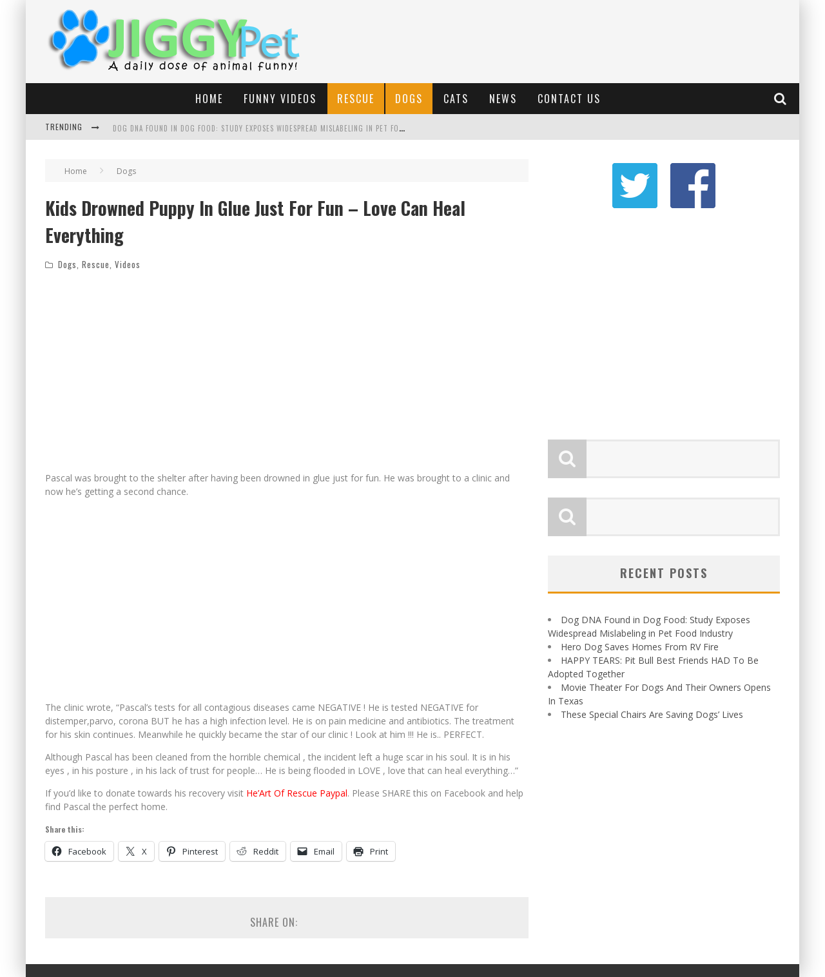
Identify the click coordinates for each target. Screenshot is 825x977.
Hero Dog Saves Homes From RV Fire (640, 647)
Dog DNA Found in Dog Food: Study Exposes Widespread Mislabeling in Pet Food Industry (279, 128)
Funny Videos (280, 98)
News (503, 98)
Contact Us (569, 98)
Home (209, 98)
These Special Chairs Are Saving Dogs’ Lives (652, 714)
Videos (128, 264)
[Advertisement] (558, 35)
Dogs (409, 98)
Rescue (355, 98)
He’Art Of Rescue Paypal (296, 793)
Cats (456, 98)
